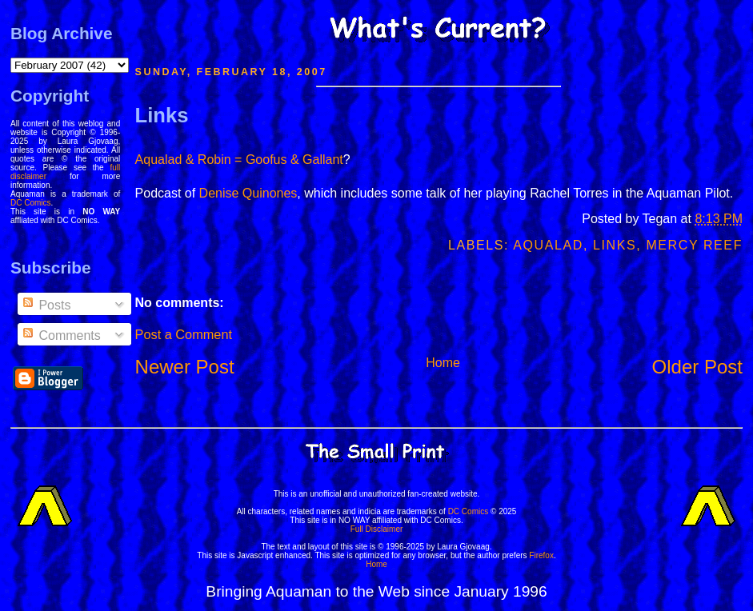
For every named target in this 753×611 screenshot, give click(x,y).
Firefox (541, 555)
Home (443, 362)
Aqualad (548, 245)
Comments (61, 335)
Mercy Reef (694, 245)
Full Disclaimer (376, 529)
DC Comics (30, 202)
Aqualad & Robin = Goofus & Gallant (239, 159)
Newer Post (184, 366)
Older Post (697, 366)
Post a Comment (183, 334)
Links (162, 115)
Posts (45, 305)
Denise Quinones (248, 193)
